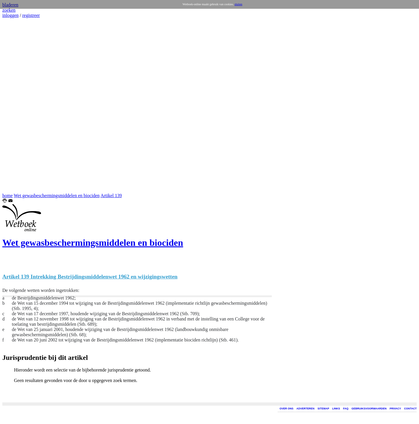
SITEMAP (323, 408)
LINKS (336, 408)
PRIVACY (395, 408)
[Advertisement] (19, 105)
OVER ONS (287, 408)
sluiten (238, 4)
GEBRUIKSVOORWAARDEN (368, 408)
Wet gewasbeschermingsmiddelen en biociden (57, 195)
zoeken (8, 10)
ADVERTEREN (306, 408)
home (7, 195)
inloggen (10, 15)
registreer (31, 15)
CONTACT (410, 408)
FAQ (346, 408)
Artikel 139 (111, 195)
